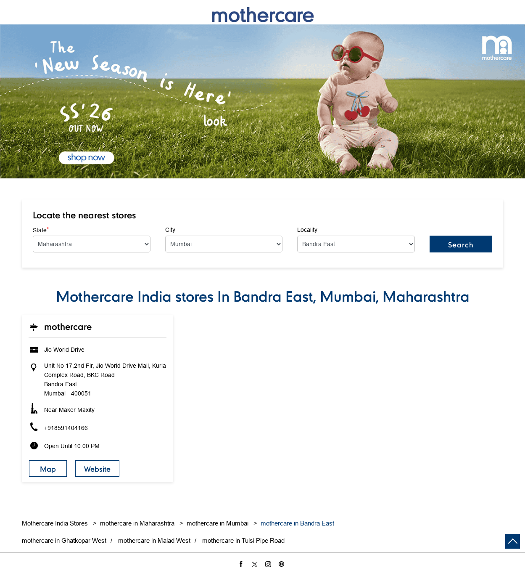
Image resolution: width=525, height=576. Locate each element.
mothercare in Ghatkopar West (64, 540)
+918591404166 (66, 428)
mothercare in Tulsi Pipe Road (243, 540)
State (41, 230)
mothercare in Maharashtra (137, 523)
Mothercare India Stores (56, 523)
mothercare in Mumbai (217, 523)
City (170, 229)
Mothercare (68, 326)
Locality (307, 229)
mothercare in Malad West (154, 540)
